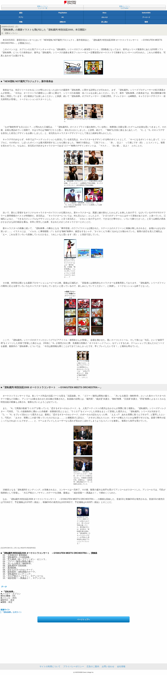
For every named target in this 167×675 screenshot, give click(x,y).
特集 (20, 22)
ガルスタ (104, 17)
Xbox (104, 13)
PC (63, 17)
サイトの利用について (50, 666)
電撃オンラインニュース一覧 (42, 7)
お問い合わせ (108, 666)
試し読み (104, 22)
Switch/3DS (146, 13)
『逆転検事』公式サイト (12, 612)
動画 (146, 22)
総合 (20, 13)
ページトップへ (83, 619)
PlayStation (62, 13)
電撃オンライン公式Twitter (124, 7)
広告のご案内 (93, 666)
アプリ (21, 17)
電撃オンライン (11, 33)
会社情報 (121, 666)
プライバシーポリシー (73, 666)
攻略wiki (63, 22)
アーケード (146, 17)
